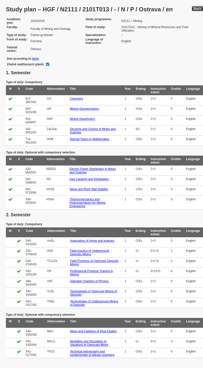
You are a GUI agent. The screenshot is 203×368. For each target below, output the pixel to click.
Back (197, 8)
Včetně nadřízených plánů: (25, 64)
